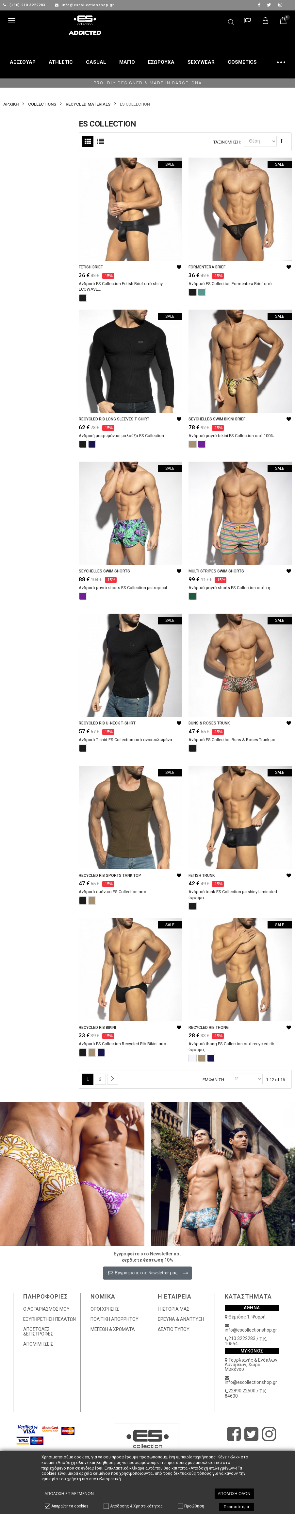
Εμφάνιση (213, 1079)
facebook (259, 5)
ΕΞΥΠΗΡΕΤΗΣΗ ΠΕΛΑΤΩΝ (49, 1319)
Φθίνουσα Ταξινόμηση (282, 141)
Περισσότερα (236, 1507)
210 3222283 (241, 1338)
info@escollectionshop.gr (84, 5)
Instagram (280, 5)
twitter (269, 5)
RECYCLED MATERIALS (88, 104)
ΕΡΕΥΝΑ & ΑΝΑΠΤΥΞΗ (181, 1319)
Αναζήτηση (231, 21)
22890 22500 (241, 1390)
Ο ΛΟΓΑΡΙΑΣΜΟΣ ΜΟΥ (46, 1309)
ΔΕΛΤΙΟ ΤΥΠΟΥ (173, 1329)
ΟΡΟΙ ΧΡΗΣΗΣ (104, 1309)
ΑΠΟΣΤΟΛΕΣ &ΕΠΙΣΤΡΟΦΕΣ (38, 1331)
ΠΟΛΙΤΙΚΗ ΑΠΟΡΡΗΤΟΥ (114, 1319)
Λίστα (100, 141)
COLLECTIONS (42, 104)
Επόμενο (112, 1079)
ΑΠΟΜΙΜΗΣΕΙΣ (38, 1344)
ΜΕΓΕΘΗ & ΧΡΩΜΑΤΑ (112, 1329)
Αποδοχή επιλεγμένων (69, 1493)
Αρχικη (11, 104)
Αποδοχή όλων (234, 1493)
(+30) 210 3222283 (25, 5)
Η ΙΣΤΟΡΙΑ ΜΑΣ (173, 1309)
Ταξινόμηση (226, 142)
